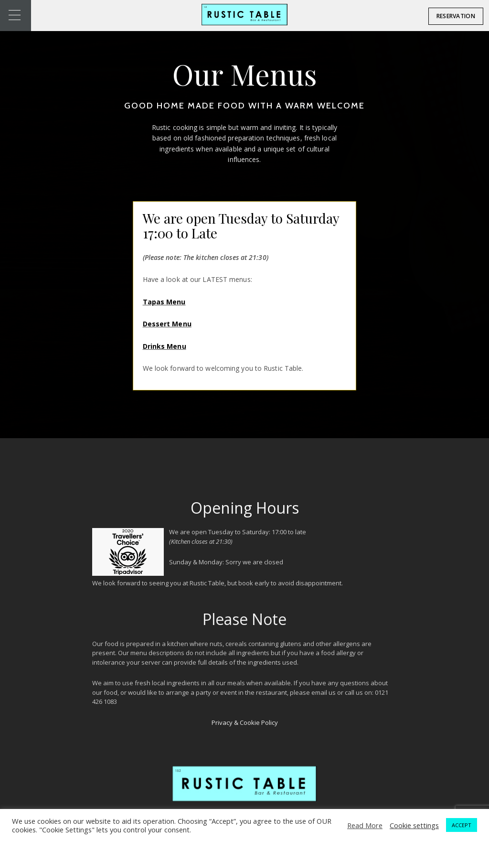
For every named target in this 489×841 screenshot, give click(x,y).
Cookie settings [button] (414, 825)
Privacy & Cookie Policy (245, 722)
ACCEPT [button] (461, 825)
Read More (365, 825)
